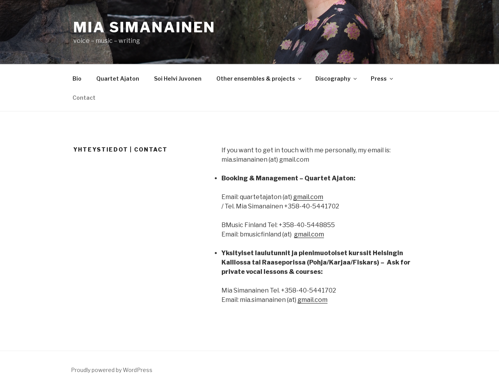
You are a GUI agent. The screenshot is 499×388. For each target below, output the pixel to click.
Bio (77, 78)
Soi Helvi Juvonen (178, 78)
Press (382, 78)
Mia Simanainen (144, 27)
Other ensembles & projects (259, 78)
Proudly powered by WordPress (111, 370)
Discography (336, 78)
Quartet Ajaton (117, 78)
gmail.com (308, 197)
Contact (84, 97)
